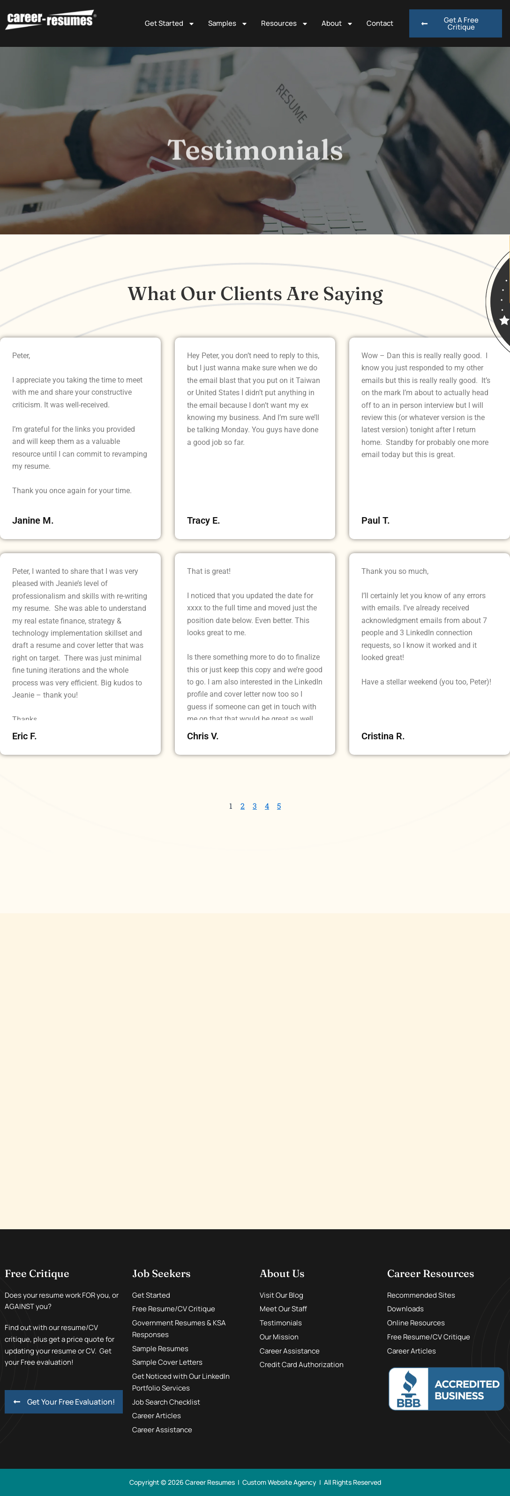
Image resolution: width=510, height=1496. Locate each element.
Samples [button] (228, 23)
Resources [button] (284, 23)
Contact (380, 23)
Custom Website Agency (279, 1482)
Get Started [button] (170, 23)
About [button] (337, 23)
